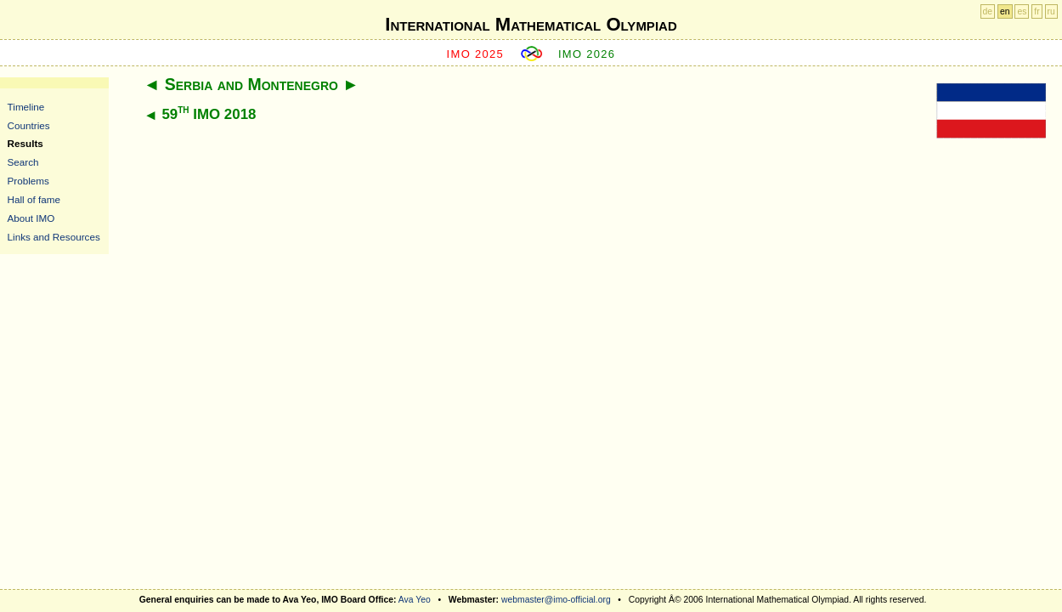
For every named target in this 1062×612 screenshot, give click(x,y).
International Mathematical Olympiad (530, 24)
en (1005, 11)
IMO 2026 (587, 54)
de (988, 11)
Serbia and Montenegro (251, 84)
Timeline (26, 106)
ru (1051, 11)
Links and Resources (54, 236)
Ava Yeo (414, 599)
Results (25, 143)
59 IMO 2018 (208, 114)
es (1021, 11)
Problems (28, 180)
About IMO (31, 218)
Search (23, 161)
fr (1036, 11)
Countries (29, 125)
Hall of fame (34, 199)
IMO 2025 (476, 54)
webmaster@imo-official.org (556, 599)
